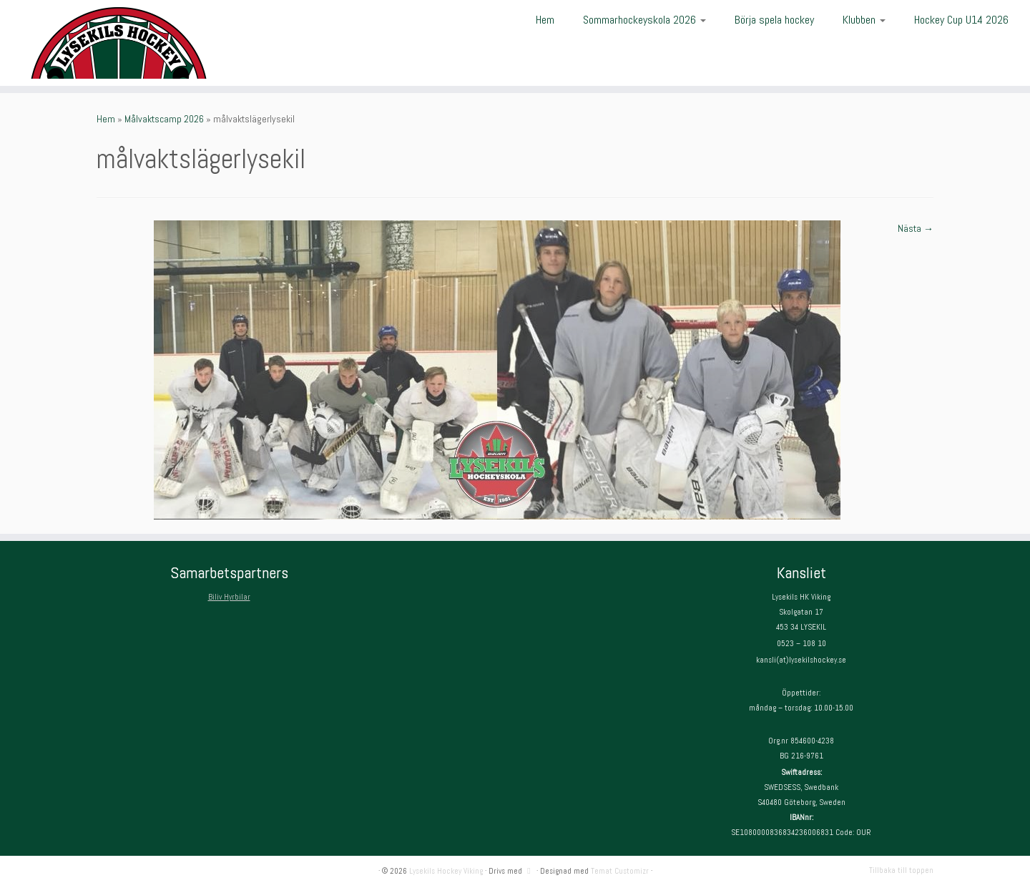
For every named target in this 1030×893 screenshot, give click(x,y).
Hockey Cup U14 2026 (961, 19)
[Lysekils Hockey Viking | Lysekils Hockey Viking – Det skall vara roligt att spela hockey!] (118, 43)
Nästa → (915, 228)
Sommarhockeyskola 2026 (644, 19)
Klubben (864, 19)
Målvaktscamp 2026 (164, 118)
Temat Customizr (620, 871)
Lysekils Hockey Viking (446, 871)
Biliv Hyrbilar (229, 597)
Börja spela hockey (774, 19)
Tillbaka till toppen (901, 870)
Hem (545, 19)
